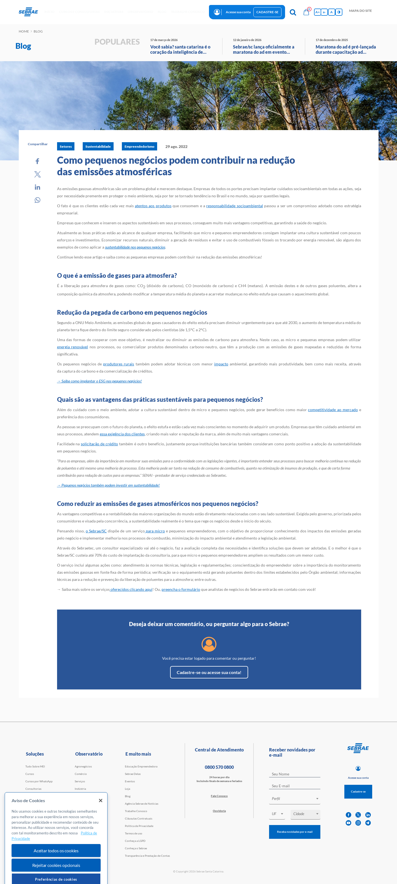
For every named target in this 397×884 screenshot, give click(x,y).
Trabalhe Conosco (136, 811)
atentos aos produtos (153, 205)
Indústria (80, 788)
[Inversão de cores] (338, 12)
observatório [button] (140, 12)
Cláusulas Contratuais (138, 818)
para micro (155, 531)
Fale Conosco (219, 795)
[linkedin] (368, 815)
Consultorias (33, 788)
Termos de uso (133, 833)
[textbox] (297, 798)
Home (24, 31)
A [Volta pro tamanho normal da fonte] (331, 12)
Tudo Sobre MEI (35, 766)
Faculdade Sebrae (36, 796)
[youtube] (348, 823)
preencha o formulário (181, 589)
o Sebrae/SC (96, 531)
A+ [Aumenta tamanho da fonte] (317, 12)
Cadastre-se (267, 12)
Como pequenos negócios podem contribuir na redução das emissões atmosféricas (176, 165)
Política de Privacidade (139, 826)
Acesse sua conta (238, 12)
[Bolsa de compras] (306, 12)
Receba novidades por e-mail (295, 831)
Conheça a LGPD (135, 840)
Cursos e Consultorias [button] (79, 12)
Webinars (31, 803)
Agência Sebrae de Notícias (141, 803)
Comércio (81, 773)
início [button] (49, 12)
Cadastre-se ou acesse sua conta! (209, 672)
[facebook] (348, 815)
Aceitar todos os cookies (56, 866)
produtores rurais (118, 364)
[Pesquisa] (293, 12)
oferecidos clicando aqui (131, 589)
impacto (221, 364)
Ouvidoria (219, 810)
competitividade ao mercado (333, 409)
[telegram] (368, 823)
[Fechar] (101, 816)
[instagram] (358, 823)
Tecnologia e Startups (88, 796)
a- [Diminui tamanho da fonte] (324, 12)
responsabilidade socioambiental (234, 205)
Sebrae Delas (133, 773)
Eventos (130, 781)
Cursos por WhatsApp (39, 781)
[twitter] (358, 815)
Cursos (29, 773)
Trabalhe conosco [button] (188, 12)
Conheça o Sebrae (136, 848)
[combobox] (294, 799)
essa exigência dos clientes (122, 434)
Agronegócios (83, 766)
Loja (127, 788)
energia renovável (72, 346)
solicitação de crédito (99, 443)
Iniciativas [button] (113, 12)
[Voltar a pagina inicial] (30, 12)
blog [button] (162, 12)
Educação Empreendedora (141, 766)
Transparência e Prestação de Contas (147, 855)
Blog (127, 796)
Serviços (80, 781)
